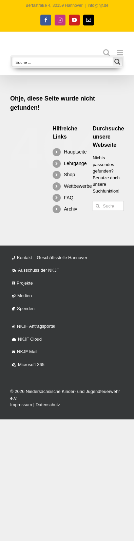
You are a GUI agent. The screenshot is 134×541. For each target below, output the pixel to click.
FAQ (68, 197)
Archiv (70, 209)
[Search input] (63, 62)
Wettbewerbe (78, 186)
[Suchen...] (108, 206)
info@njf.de (98, 5)
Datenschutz (48, 404)
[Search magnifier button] (117, 62)
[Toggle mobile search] (106, 52)
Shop (69, 174)
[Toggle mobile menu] (120, 52)
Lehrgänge (75, 163)
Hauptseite (75, 152)
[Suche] (97, 206)
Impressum (21, 404)
